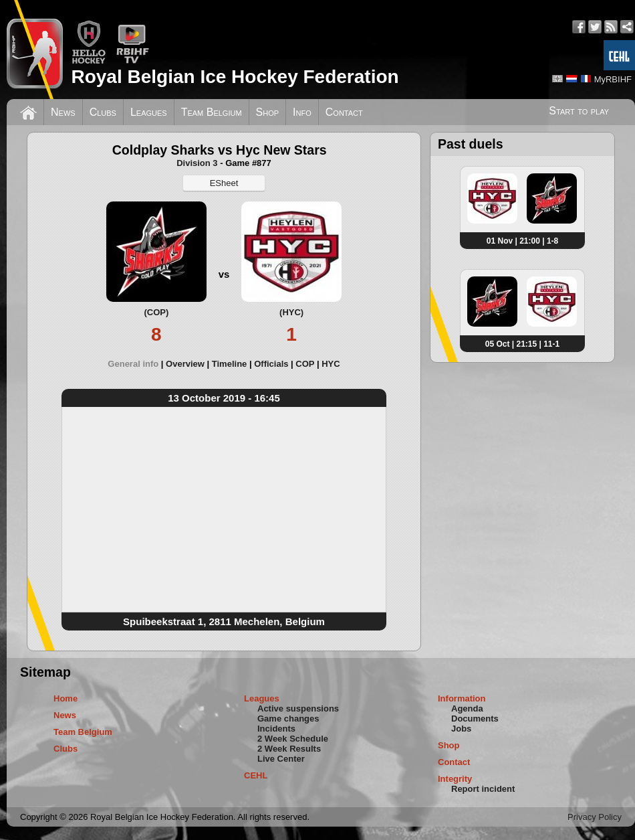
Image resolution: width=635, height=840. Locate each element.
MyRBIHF (613, 79)
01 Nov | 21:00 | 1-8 (522, 241)
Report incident (483, 789)
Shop (267, 112)
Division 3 (196, 163)
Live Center (281, 759)
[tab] (137, 364)
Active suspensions (298, 708)
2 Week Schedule (292, 739)
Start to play (579, 110)
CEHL (255, 775)
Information (462, 698)
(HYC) (291, 312)
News (63, 112)
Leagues (148, 112)
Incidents (276, 729)
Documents (475, 718)
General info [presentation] (133, 364)
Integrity (455, 779)
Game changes (288, 718)
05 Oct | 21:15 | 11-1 (522, 344)
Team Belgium (211, 112)
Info (302, 112)
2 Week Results (289, 749)
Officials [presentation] (271, 364)
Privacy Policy (594, 817)
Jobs (461, 729)
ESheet (224, 183)
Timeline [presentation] (229, 364)
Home (65, 698)
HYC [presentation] (331, 364)
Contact (344, 112)
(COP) (156, 312)
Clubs (103, 112)
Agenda (467, 708)
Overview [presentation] (185, 364)
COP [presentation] (304, 364)
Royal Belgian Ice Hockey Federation (234, 76)
